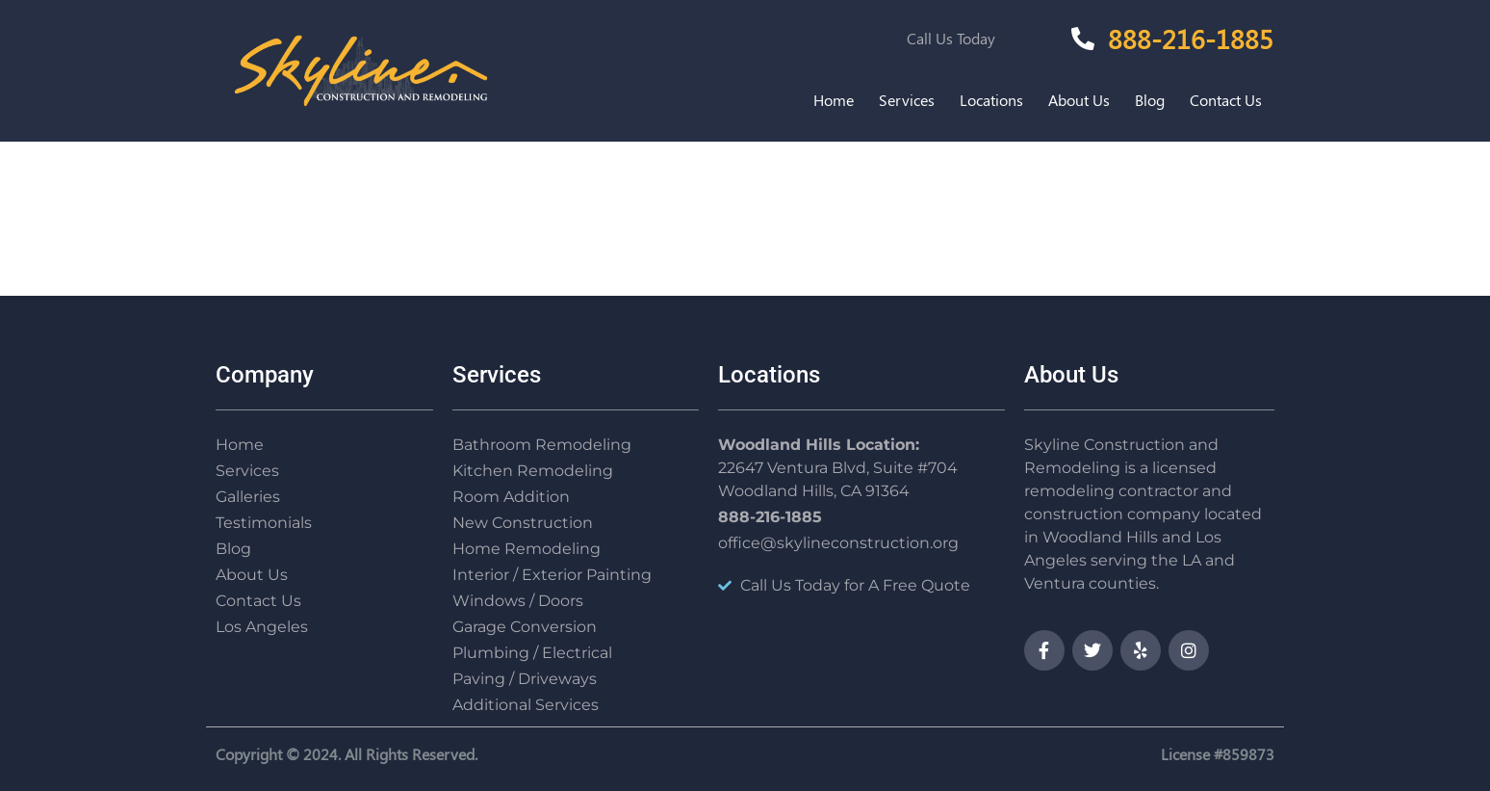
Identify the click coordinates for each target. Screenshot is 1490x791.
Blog (1150, 100)
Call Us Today (951, 38)
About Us (1079, 100)
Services (907, 100)
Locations (991, 100)
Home (833, 100)
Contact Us (1226, 100)
